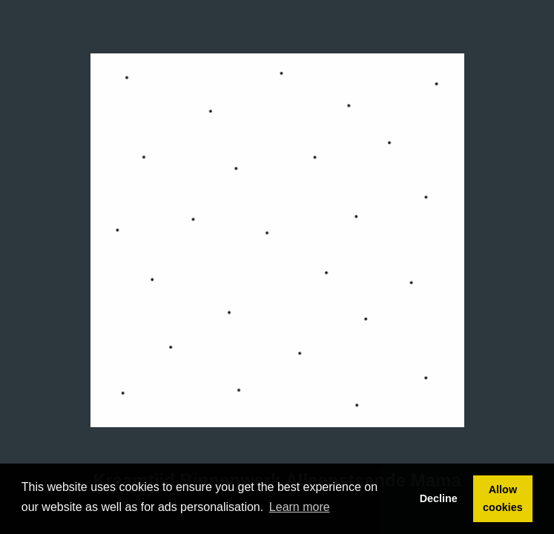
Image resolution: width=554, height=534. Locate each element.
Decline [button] (439, 498)
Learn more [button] (299, 507)
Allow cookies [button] (503, 498)
